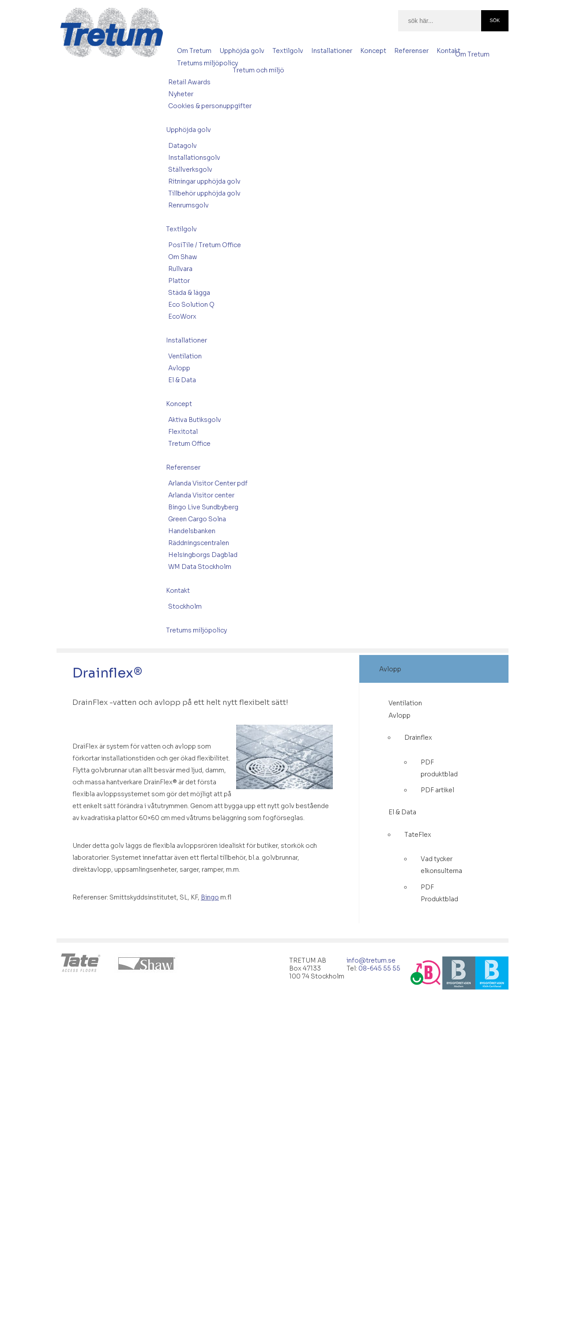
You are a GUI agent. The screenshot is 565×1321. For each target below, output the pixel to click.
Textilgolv (287, 51)
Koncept (373, 51)
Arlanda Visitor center (201, 495)
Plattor (179, 281)
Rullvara (180, 269)
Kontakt (448, 51)
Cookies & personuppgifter (210, 106)
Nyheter (180, 94)
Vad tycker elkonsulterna (441, 865)
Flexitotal (183, 432)
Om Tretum (194, 51)
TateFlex (417, 835)
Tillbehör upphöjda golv (204, 193)
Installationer (331, 51)
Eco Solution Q (191, 305)
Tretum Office (189, 444)
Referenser (411, 51)
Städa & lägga (189, 293)
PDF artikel (437, 790)
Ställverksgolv (190, 169)
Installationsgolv (194, 158)
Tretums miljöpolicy (207, 63)
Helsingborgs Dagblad (202, 555)
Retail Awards (189, 82)
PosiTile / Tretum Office (204, 245)
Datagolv (182, 146)
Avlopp (179, 368)
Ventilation (185, 356)
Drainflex (418, 737)
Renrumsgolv (188, 205)
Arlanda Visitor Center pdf (208, 483)
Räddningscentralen (198, 543)
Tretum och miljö (258, 70)
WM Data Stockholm (199, 567)
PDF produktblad (439, 768)
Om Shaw (182, 257)
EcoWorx (182, 316)
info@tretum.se (371, 960)
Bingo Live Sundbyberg (203, 507)
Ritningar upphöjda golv (204, 181)
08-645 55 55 (379, 968)
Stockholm (185, 606)
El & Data (182, 380)
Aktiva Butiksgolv (194, 420)
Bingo (210, 897)
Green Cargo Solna (197, 519)
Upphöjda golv (241, 51)
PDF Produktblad (439, 893)
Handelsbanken (191, 531)
